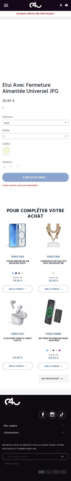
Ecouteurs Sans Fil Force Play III (18, 340)
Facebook (43, 414)
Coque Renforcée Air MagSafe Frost (17, 262)
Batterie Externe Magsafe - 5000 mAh (53, 340)
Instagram (52, 414)
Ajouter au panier (35, 177)
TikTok (61, 414)
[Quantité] (6, 167)
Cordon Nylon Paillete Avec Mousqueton (53, 262)
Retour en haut (53, 379)
